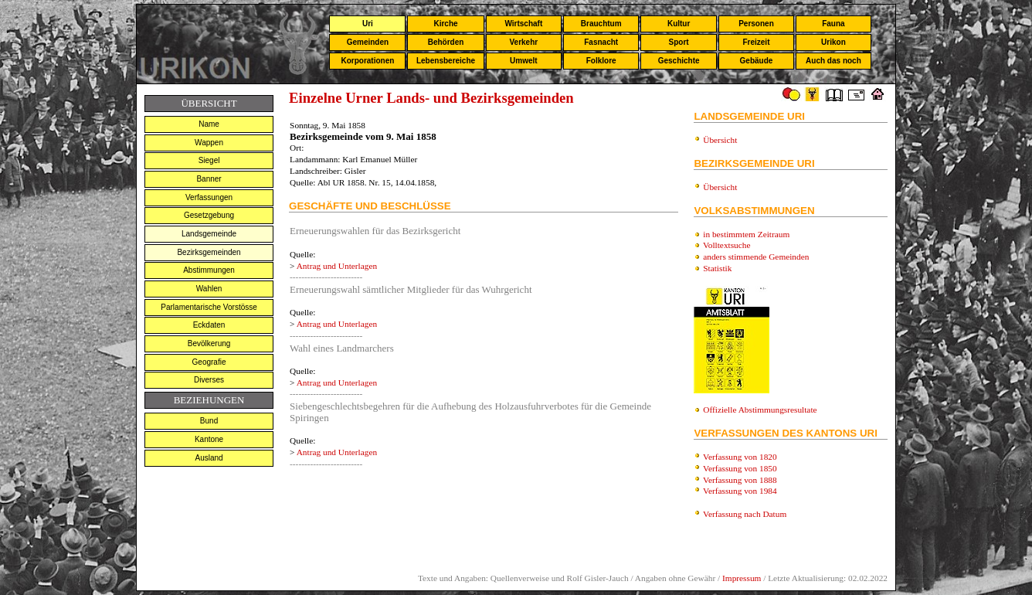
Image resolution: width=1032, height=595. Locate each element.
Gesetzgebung (209, 215)
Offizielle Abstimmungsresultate (759, 409)
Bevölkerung (209, 343)
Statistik (717, 268)
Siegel (209, 160)
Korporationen (367, 60)
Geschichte (679, 60)
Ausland (208, 458)
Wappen (209, 142)
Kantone (209, 439)
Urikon (833, 42)
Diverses (209, 380)
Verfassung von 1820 (740, 456)
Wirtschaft (523, 23)
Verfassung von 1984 (740, 490)
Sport (679, 42)
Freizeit (755, 42)
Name (209, 124)
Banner (208, 179)
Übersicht (720, 139)
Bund (209, 420)
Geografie (209, 362)
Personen (756, 23)
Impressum (741, 578)
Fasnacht (601, 42)
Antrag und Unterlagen (337, 265)
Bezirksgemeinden (208, 252)
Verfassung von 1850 (740, 468)
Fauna (833, 23)
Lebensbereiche (445, 60)
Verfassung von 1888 (740, 479)
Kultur (678, 23)
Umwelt (524, 60)
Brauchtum (601, 23)
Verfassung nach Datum (744, 513)
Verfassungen (209, 197)
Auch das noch (833, 60)
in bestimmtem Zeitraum (746, 234)
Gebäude (756, 60)
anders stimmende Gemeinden (756, 256)
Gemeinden (368, 42)
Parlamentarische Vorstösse (209, 307)
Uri (367, 23)
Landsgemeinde (209, 234)
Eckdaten (209, 325)
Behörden (446, 42)
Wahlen (209, 288)
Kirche (445, 23)
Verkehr (523, 42)
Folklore (601, 60)
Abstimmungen (209, 270)
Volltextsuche (726, 245)
